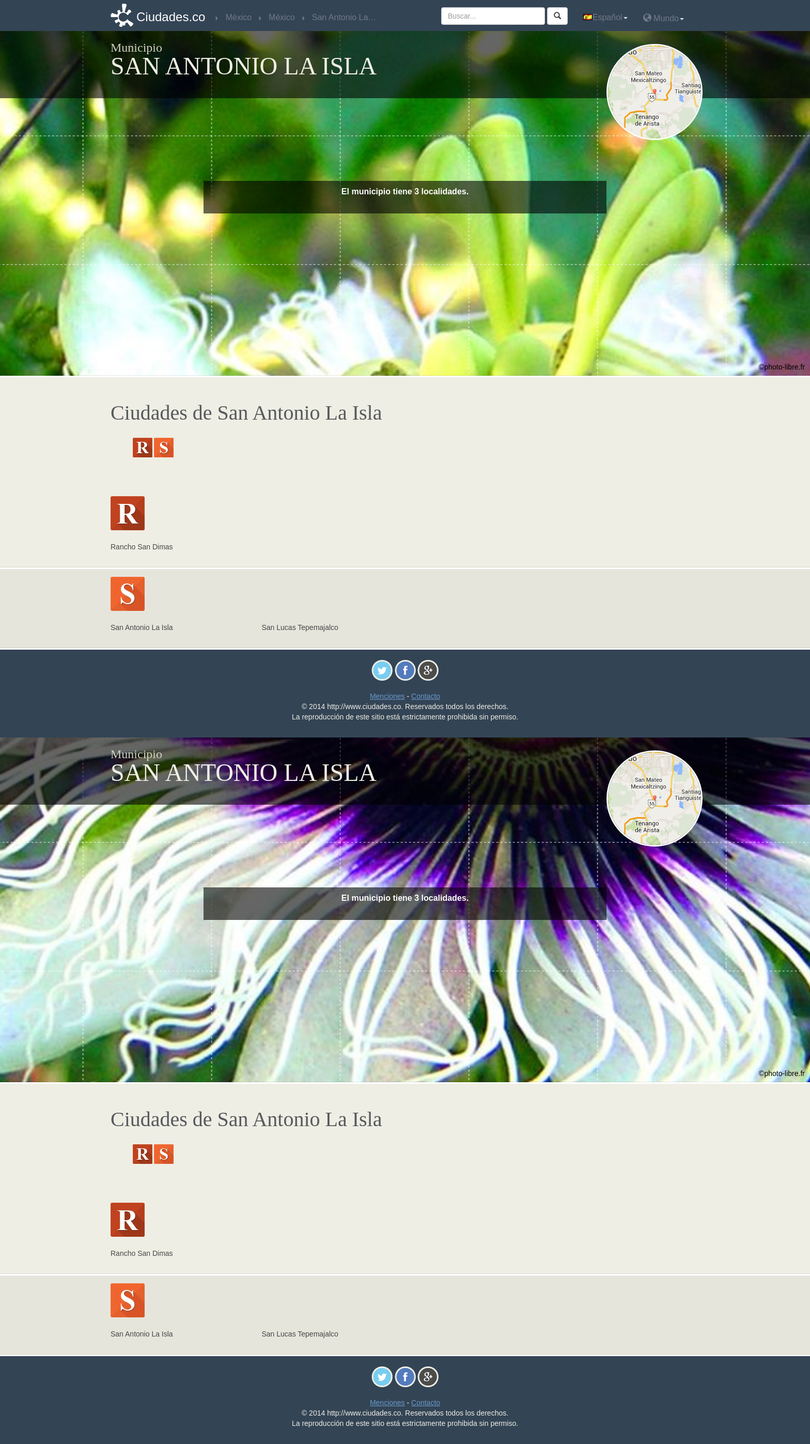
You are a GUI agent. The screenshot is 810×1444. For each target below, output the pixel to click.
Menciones (387, 696)
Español (605, 17)
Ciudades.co (170, 17)
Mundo (663, 18)
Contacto (425, 696)
